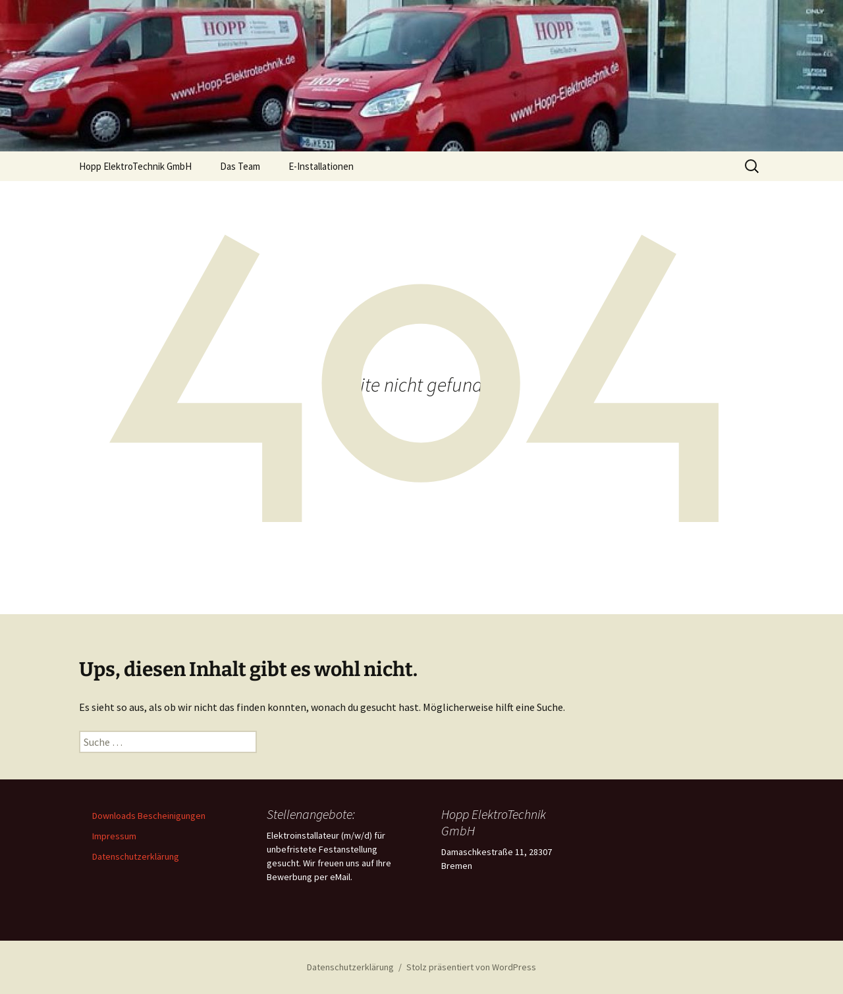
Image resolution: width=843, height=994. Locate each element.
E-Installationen (321, 166)
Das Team (240, 166)
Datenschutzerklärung (135, 856)
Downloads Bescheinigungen (148, 816)
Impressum (114, 836)
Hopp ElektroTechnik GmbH (135, 166)
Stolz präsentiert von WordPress (471, 967)
